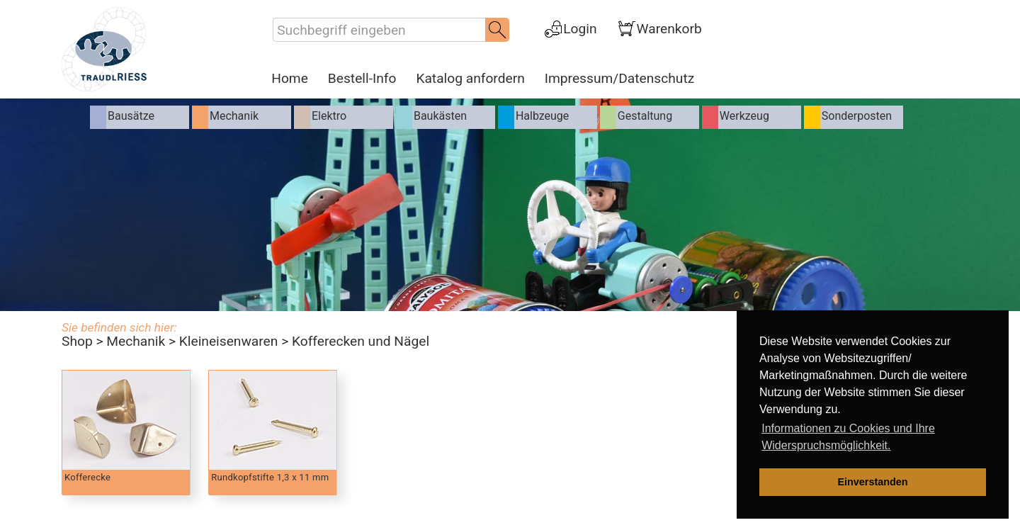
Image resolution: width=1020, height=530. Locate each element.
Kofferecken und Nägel (360, 341)
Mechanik (135, 341)
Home (289, 78)
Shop (77, 341)
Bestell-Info (362, 78)
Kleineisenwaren (228, 341)
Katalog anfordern (470, 78)
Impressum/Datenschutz (619, 78)
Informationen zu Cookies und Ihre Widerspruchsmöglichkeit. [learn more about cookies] (848, 436)
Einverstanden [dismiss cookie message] (872, 481)
